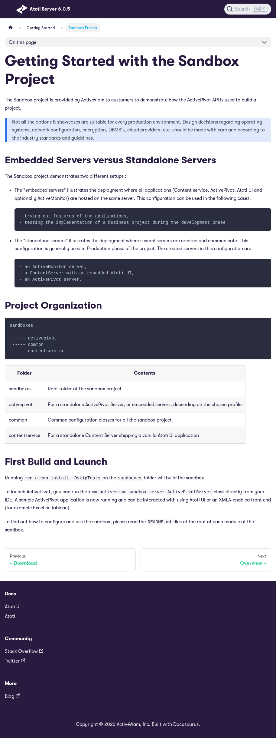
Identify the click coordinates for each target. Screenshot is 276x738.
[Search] (247, 9)
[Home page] (10, 27)
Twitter (15, 661)
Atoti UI (13, 606)
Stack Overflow (24, 651)
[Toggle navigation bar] (9, 9)
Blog (12, 696)
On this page (22, 42)
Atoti (10, 616)
